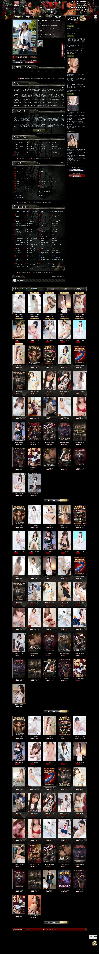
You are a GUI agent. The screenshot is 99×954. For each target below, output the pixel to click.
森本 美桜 (18, 442)
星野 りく (49, 314)
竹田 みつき (64, 314)
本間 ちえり (18, 340)
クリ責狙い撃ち (34, 467)
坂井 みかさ (64, 391)
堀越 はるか (64, 340)
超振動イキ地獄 (64, 442)
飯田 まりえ (34, 314)
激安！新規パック (49, 365)
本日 (53, 289)
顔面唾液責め (49, 468)
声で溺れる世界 (34, 442)
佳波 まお (18, 417)
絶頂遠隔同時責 (79, 365)
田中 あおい (49, 417)
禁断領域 (19, 391)
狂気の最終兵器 (19, 468)
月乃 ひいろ (79, 391)
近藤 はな (79, 340)
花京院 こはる (18, 551)
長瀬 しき (33, 493)
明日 (65, 289)
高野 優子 (18, 365)
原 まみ (49, 340)
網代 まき (49, 391)
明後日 (78, 289)
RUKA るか (33, 340)
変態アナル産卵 (49, 442)
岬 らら (64, 417)
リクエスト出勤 (34, 365)
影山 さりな (34, 417)
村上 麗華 (18, 314)
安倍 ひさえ (34, 391)
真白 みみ (64, 551)
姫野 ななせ (49, 890)
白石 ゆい (33, 576)
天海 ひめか (18, 864)
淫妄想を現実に (79, 442)
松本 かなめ (79, 417)
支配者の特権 (79, 468)
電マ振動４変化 (64, 468)
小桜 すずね (18, 493)
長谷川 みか (79, 314)
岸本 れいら (64, 365)
